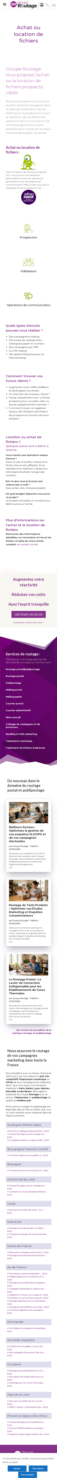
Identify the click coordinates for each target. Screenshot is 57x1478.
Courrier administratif (18, 710)
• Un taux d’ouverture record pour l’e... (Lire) (27, 1170)
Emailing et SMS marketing (21, 734)
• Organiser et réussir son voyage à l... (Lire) (27, 1294)
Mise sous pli (13, 717)
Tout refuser (38, 1468)
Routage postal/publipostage (23, 669)
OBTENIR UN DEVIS (28, 614)
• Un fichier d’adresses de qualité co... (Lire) (27, 1155)
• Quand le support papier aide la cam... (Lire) (28, 1434)
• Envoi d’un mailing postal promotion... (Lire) (28, 1131)
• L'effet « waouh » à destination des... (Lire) (27, 1407)
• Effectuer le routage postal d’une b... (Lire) (27, 1252)
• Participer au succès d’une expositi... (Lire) (27, 1297)
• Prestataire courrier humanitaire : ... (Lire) (27, 1273)
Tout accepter (27, 1475)
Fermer (17, 1468)
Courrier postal (14, 703)
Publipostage (13, 683)
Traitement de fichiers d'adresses (25, 748)
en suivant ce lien (27, 544)
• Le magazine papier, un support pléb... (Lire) (28, 1140)
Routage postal (15, 676)
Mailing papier (14, 696)
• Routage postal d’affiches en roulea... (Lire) (28, 1307)
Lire (10, 867)
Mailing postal (14, 689)
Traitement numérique (19, 741)
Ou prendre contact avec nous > (28, 622)
